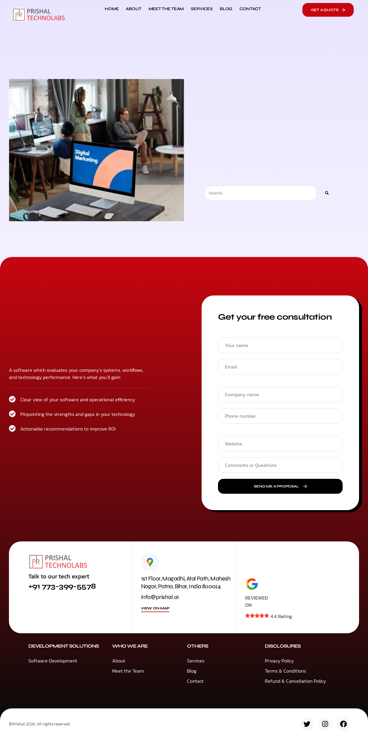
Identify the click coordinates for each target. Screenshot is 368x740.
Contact (250, 8)
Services (202, 8)
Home (112, 8)
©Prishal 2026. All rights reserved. (39, 724)
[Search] (326, 193)
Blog (226, 8)
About (133, 8)
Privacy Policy (279, 660)
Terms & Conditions (285, 670)
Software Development (52, 660)
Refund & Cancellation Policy (295, 681)
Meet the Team (166, 8)
